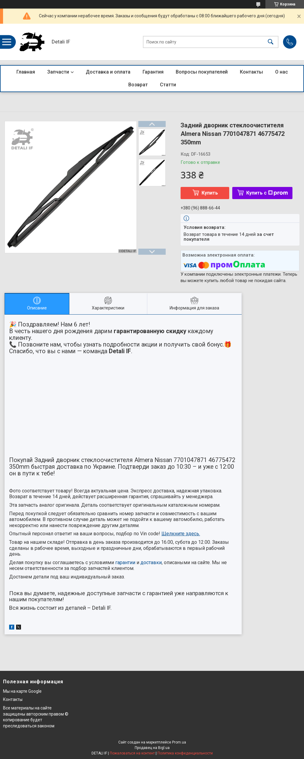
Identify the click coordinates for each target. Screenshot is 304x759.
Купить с (267, 193)
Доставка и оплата (108, 72)
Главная (25, 72)
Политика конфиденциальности (185, 753)
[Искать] (270, 42)
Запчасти (58, 72)
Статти (168, 85)
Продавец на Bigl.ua (152, 748)
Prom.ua (179, 742)
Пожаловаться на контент (132, 753)
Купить (210, 193)
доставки (151, 562)
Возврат (138, 85)
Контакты (251, 72)
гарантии (125, 562)
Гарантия (153, 72)
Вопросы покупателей (202, 72)
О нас (281, 72)
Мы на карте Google (22, 691)
